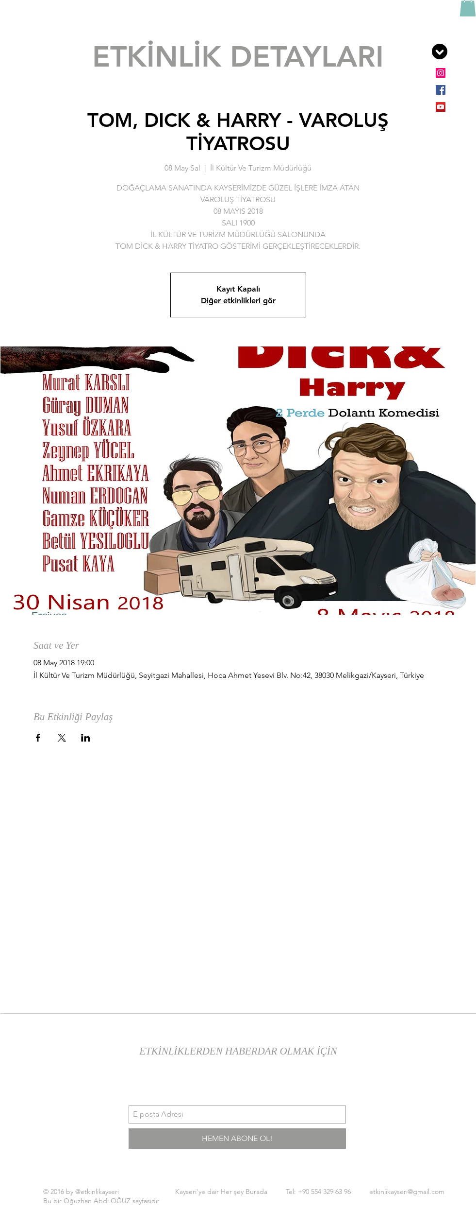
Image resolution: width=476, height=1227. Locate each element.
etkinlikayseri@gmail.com (406, 1191)
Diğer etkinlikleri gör (238, 300)
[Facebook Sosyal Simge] (440, 90)
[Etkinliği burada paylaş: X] (61, 738)
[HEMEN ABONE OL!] (237, 1138)
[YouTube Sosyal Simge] (440, 107)
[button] (439, 51)
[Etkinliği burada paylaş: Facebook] (38, 738)
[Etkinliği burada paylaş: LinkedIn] (85, 738)
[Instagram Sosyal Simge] (440, 73)
